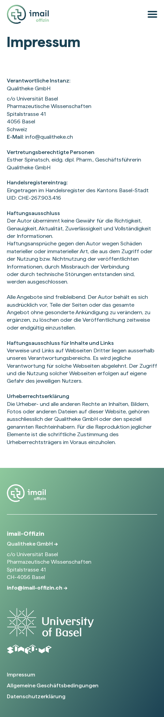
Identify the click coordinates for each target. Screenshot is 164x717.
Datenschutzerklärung (36, 696)
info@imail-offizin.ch (35, 587)
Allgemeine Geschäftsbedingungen (53, 685)
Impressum (21, 674)
